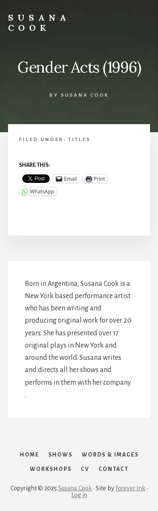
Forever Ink (130, 488)
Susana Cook (75, 488)
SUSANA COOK (39, 22)
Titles (79, 139)
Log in (79, 495)
